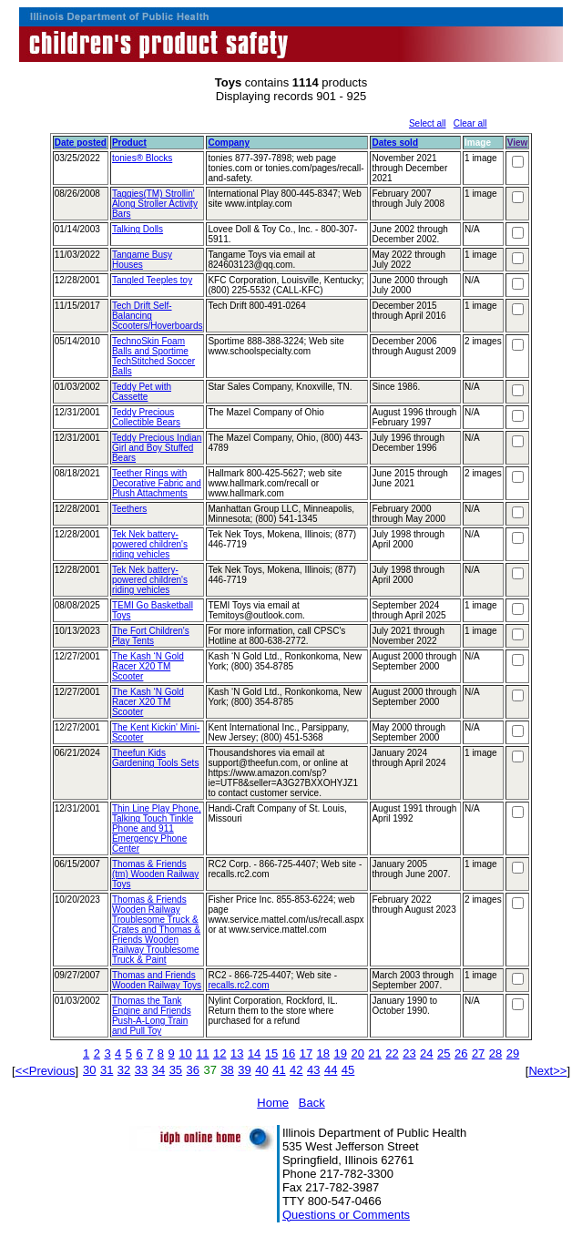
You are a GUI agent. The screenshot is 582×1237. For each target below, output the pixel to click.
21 (374, 1053)
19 (340, 1053)
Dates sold (395, 143)
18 (323, 1053)
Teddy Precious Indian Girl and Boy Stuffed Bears (156, 448)
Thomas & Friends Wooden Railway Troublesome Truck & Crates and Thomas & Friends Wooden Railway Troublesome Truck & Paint (156, 930)
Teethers (129, 509)
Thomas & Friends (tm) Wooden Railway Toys (155, 874)
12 (219, 1053)
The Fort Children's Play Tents (150, 636)
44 (330, 1070)
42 (296, 1070)
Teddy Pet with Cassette (141, 392)
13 (236, 1053)
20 (357, 1053)
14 (254, 1053)
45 (348, 1070)
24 (426, 1053)
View (517, 143)
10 (185, 1053)
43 (313, 1070)
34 (158, 1070)
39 (244, 1070)
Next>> (547, 1071)
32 (123, 1070)
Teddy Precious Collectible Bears (146, 417)
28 (495, 1053)
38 (226, 1070)
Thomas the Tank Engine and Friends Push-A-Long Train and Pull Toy (151, 1016)
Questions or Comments (346, 1215)
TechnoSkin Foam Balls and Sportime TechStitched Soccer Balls (153, 356)
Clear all (470, 123)
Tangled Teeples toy (152, 280)
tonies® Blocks (142, 158)
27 (478, 1053)
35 (175, 1070)
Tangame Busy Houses (142, 260)
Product (129, 143)
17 (306, 1053)
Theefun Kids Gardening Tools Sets (155, 758)
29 (512, 1053)
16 (288, 1053)
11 (202, 1053)
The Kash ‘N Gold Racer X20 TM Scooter (148, 666)
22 (391, 1053)
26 (460, 1053)
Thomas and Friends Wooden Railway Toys (156, 980)
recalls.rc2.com (238, 985)
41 (278, 1070)
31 (106, 1070)
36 (193, 1070)
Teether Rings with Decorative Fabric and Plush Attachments (156, 483)
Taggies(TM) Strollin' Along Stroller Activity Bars (155, 204)
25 (443, 1053)
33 (141, 1070)
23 (409, 1053)
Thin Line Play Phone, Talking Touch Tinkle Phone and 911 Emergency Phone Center (156, 828)
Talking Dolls (137, 229)
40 (261, 1070)
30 (89, 1070)
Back (312, 1102)
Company (229, 143)
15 (271, 1053)
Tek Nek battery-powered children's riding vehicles (150, 544)
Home (273, 1102)
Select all (427, 123)
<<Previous (45, 1071)
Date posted (81, 143)
